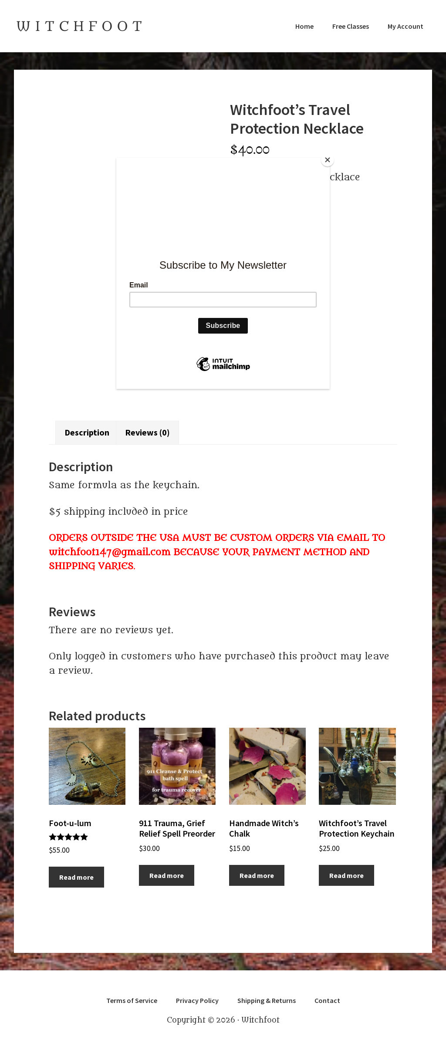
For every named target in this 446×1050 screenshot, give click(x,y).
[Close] (327, 159)
